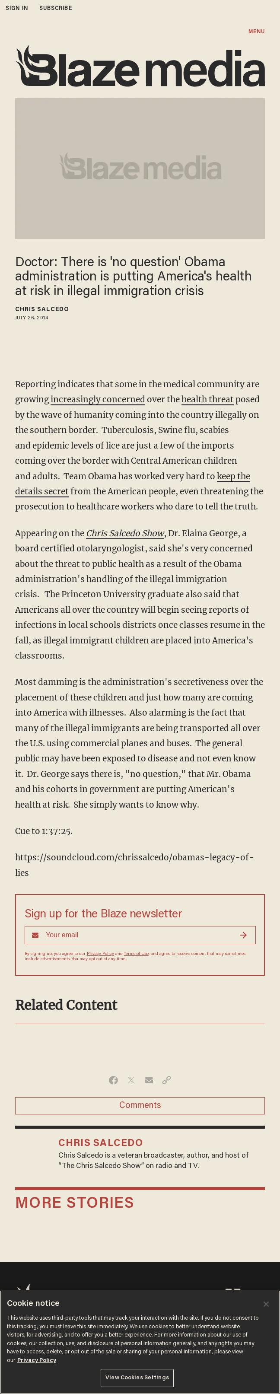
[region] (140, 1342)
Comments (140, 1105)
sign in (17, 8)
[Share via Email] (148, 1080)
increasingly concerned (98, 399)
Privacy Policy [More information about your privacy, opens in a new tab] (36, 1360)
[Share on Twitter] (131, 1080)
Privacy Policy (100, 954)
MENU (256, 32)
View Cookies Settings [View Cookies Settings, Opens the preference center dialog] (137, 1378)
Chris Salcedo (42, 310)
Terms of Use (136, 954)
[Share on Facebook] (113, 1080)
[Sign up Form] (140, 935)
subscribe (55, 8)
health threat (207, 399)
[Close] (266, 1304)
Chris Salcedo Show (125, 533)
